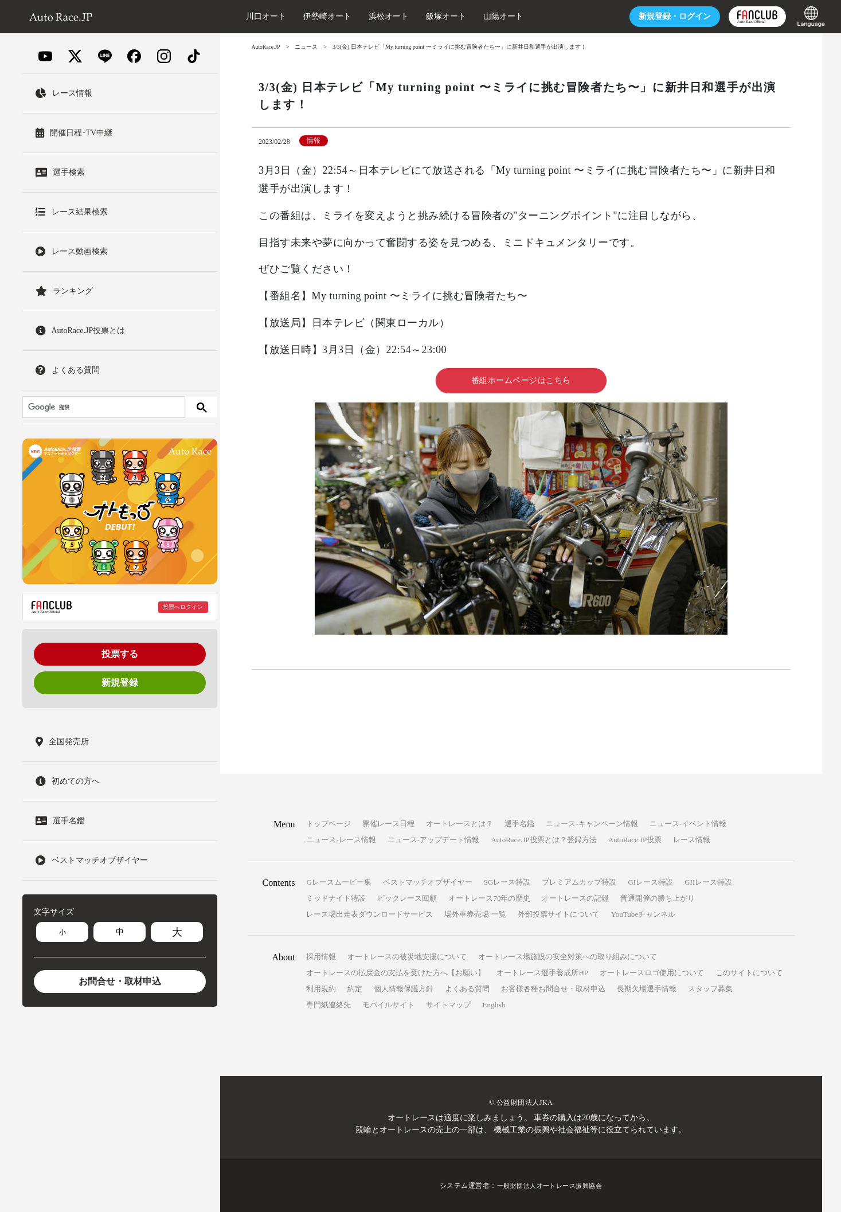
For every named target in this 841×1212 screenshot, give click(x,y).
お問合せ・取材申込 (120, 981)
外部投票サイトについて (559, 914)
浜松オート (374, 16)
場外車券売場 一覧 (475, 914)
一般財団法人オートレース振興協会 (549, 1186)
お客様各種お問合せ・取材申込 (553, 988)
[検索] (102, 407)
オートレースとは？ (459, 823)
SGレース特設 (507, 882)
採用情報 (321, 956)
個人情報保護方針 (403, 988)
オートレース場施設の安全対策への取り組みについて (567, 956)
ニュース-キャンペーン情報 (591, 823)
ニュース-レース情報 (340, 839)
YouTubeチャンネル (643, 914)
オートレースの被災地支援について (407, 956)
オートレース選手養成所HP (542, 972)
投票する (119, 654)
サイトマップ (448, 1004)
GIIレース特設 (708, 882)
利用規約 (321, 988)
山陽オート (489, 16)
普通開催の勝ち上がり (657, 898)
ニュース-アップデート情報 (433, 839)
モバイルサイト (388, 1004)
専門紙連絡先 (328, 1004)
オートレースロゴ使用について (652, 972)
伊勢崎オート (313, 16)
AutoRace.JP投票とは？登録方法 (544, 839)
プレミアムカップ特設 (579, 882)
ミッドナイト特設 (336, 898)
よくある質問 (467, 988)
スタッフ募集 (710, 988)
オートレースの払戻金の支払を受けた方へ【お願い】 (395, 972)
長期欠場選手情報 (646, 988)
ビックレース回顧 (407, 898)
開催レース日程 (388, 823)
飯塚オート (432, 16)
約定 (354, 988)
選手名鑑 (519, 823)
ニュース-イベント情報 (688, 823)
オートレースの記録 (575, 898)
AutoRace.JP (266, 47)
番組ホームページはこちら (521, 380)
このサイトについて (749, 972)
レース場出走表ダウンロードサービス (369, 914)
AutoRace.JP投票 (635, 839)
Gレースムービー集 (338, 882)
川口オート (252, 16)
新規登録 (119, 682)
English (493, 1004)
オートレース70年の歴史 (489, 898)
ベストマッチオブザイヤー (427, 882)
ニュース (307, 47)
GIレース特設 (650, 882)
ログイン (660, 16)
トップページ (328, 823)
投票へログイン (183, 607)
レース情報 (691, 839)
